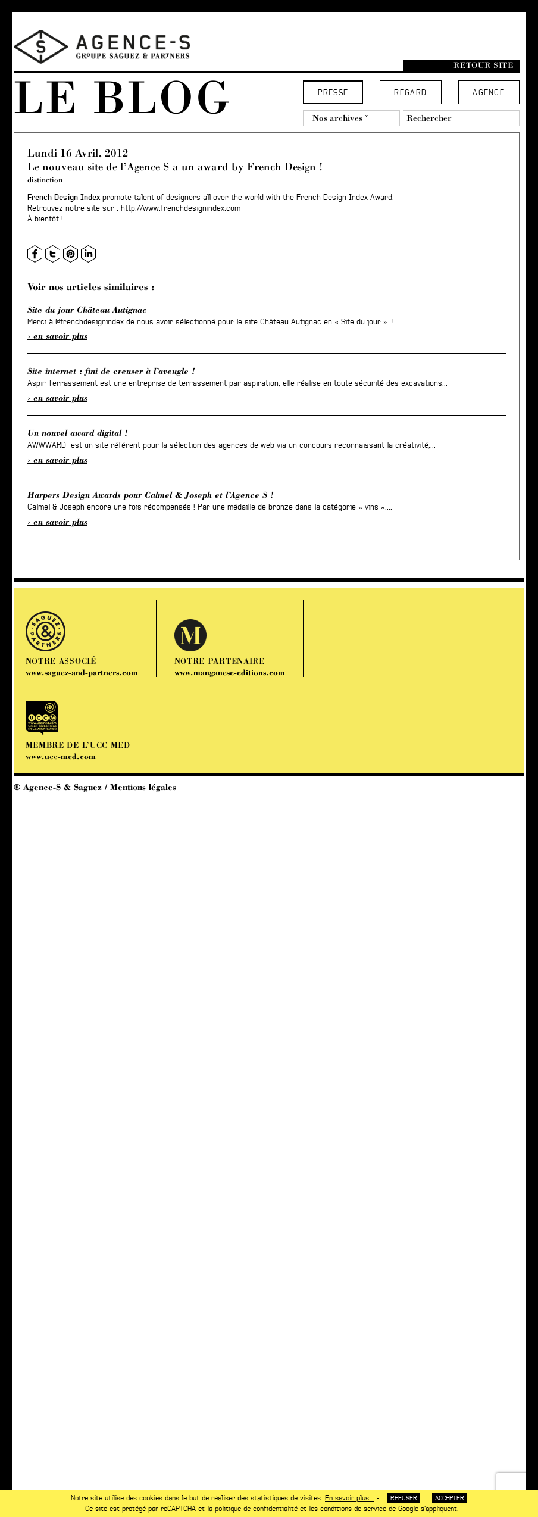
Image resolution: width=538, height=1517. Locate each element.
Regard (410, 93)
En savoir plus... (349, 1498)
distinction (44, 179)
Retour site (483, 65)
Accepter (449, 1498)
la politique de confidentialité (252, 1508)
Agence (489, 93)
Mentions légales (143, 787)
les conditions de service (347, 1508)
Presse (333, 93)
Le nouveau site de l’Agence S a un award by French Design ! (175, 166)
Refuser (403, 1498)
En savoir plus (60, 335)
